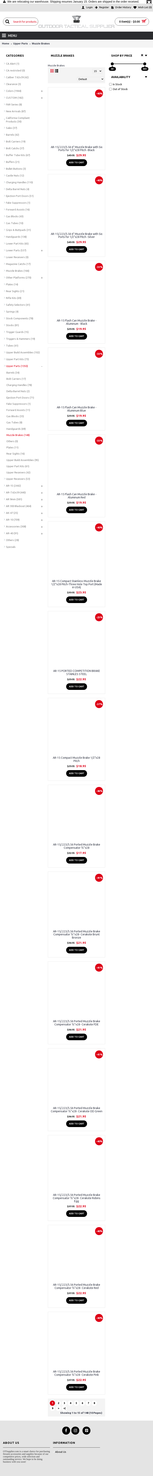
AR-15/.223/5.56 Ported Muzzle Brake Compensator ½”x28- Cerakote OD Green (76, 1109)
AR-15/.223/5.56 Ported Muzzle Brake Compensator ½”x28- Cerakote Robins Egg (76, 1198)
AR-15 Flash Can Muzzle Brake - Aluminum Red (76, 496)
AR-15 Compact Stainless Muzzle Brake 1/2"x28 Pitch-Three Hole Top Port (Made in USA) (76, 584)
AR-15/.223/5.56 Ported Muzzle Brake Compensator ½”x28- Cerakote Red (76, 1286)
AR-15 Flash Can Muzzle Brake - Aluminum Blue (76, 409)
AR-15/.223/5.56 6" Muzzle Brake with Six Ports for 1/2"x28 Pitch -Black (76, 148)
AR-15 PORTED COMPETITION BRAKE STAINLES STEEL (76, 672)
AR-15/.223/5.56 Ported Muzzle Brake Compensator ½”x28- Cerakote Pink (76, 1373)
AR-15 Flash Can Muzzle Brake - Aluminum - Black (76, 322)
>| (64, 1408)
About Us (59, 1452)
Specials (11, 546)
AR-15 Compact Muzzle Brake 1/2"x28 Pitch (76, 759)
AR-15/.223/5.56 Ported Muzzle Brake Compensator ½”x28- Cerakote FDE (76, 1023)
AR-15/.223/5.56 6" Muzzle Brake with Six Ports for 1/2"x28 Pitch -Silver (76, 235)
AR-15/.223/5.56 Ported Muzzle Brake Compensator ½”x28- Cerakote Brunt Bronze (76, 934)
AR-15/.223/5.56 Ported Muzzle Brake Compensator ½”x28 (76, 846)
